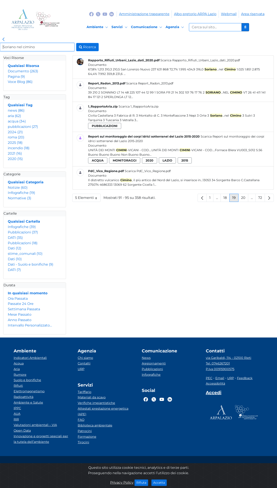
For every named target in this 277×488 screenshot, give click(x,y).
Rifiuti (18, 386)
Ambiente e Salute (28, 402)
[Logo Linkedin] (111, 14)
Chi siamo (85, 358)
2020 (15, 159)
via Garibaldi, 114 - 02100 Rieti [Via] (228, 358)
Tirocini (83, 442)
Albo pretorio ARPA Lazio (195, 14)
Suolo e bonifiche (27, 380)
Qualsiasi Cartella (24, 221)
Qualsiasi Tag (20, 105)
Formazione (87, 437)
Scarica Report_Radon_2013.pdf (149, 83)
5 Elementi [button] (88, 199)
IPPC (17, 408)
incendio (18, 148)
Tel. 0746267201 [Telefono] (218, 363)
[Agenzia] (175, 27)
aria (14, 116)
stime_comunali (25, 254)
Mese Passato (19, 314)
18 (226, 199)
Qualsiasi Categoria (25, 182)
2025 (15, 143)
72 (261, 199)
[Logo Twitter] (98, 14)
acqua (17, 121)
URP (81, 369)
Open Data (22, 431)
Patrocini (85, 431)
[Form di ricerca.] (215, 27)
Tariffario (84, 392)
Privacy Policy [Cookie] (122, 482)
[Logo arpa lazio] (22, 19)
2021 (15, 153)
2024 (15, 132)
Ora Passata (18, 298)
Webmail (229, 14)
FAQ (81, 420)
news (16, 110)
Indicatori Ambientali (30, 358)
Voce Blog (20, 82)
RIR (16, 419)
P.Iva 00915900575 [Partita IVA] (220, 369)
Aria (17, 369)
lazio (167, 160)
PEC (209, 378)
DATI (15, 238)
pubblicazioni (23, 127)
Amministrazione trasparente (144, 14)
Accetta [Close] (160, 482)
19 (235, 199)
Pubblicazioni (23, 232)
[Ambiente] (98, 27)
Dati (14, 248)
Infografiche (21, 193)
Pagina (16, 76)
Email (219, 378)
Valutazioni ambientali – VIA (35, 425)
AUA (17, 414)
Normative (19, 198)
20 (244, 199)
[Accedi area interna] (213, 393)
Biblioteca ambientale (95, 425)
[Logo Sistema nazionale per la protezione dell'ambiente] (47, 19)
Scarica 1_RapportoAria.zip (138, 106)
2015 (184, 160)
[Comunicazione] (147, 27)
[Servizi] (120, 27)
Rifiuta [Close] (142, 482)
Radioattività (23, 397)
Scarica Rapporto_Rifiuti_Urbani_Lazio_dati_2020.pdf (200, 60)
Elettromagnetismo (29, 391)
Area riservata (252, 14)
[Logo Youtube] (105, 14)
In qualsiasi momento (27, 293)
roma (16, 137)
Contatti (84, 363)
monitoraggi (125, 160)
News (146, 358)
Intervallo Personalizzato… (30, 325)
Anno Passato (19, 320)
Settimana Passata (24, 309)
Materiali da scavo (92, 397)
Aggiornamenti (154, 363)
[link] (3, 39)
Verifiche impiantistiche (96, 403)
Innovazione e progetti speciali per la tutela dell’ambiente (41, 439)
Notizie (17, 187)
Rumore (20, 375)
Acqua (19, 363)
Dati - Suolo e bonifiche (30, 264)
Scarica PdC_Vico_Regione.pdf (148, 171)
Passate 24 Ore (21, 304)
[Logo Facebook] (91, 14)
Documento (23, 71)
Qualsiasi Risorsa (23, 66)
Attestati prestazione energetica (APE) (103, 411)
